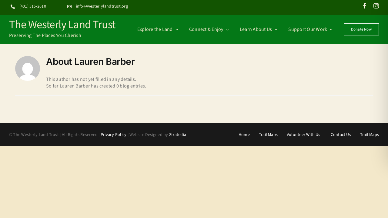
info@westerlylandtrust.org (102, 6)
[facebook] (364, 5)
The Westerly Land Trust (62, 24)
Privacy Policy (113, 135)
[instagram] (376, 5)
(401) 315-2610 (32, 6)
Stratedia (177, 135)
